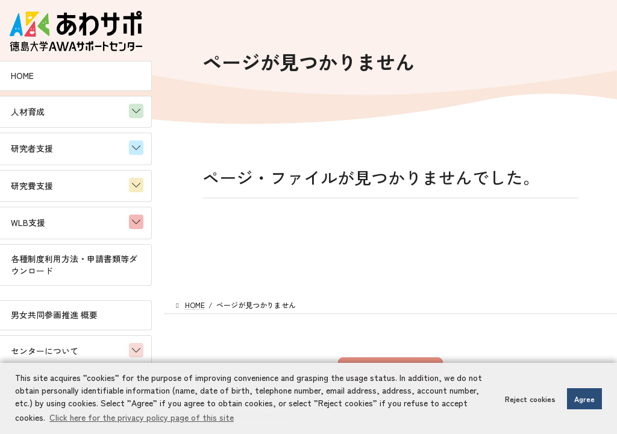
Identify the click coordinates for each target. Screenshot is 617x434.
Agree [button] (584, 398)
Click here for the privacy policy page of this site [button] (141, 417)
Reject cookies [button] (530, 398)
